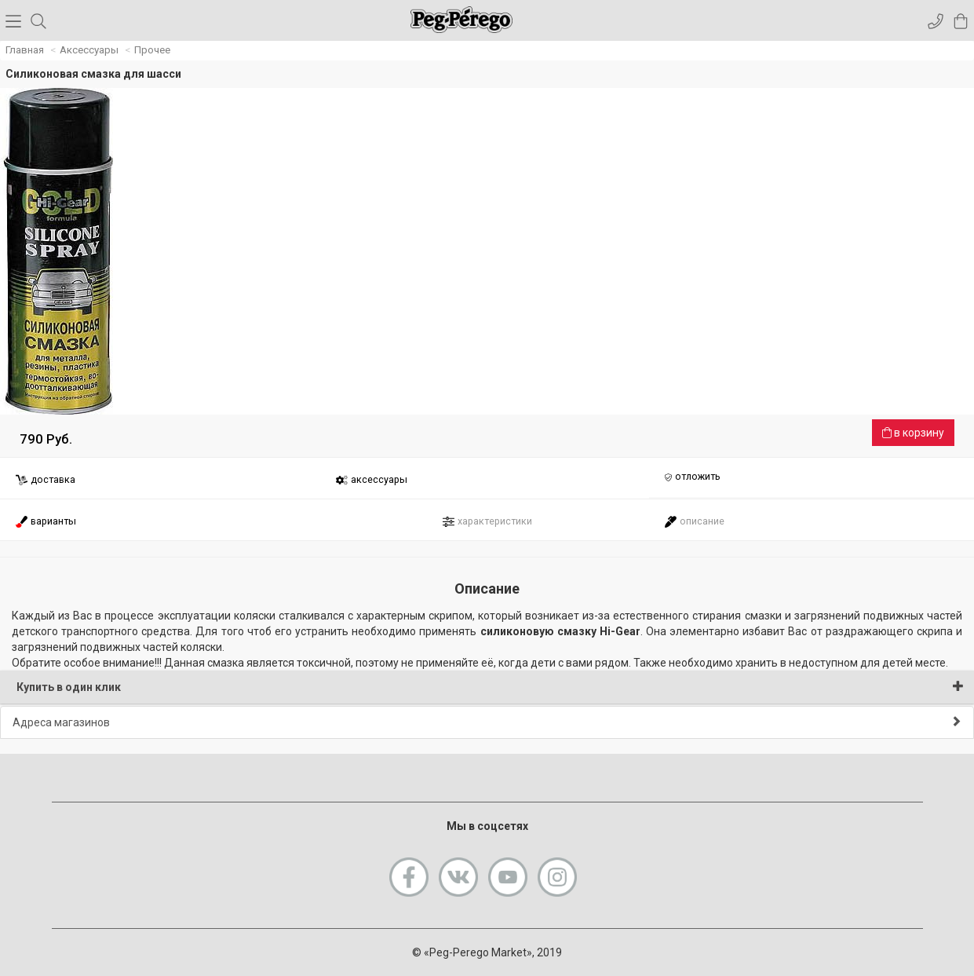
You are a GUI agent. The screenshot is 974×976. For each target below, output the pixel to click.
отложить (692, 477)
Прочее (152, 50)
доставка (45, 480)
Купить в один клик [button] (490, 686)
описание (694, 521)
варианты (45, 521)
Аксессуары (89, 50)
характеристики (487, 521)
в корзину (913, 432)
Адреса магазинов (487, 722)
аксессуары (371, 480)
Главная (24, 50)
